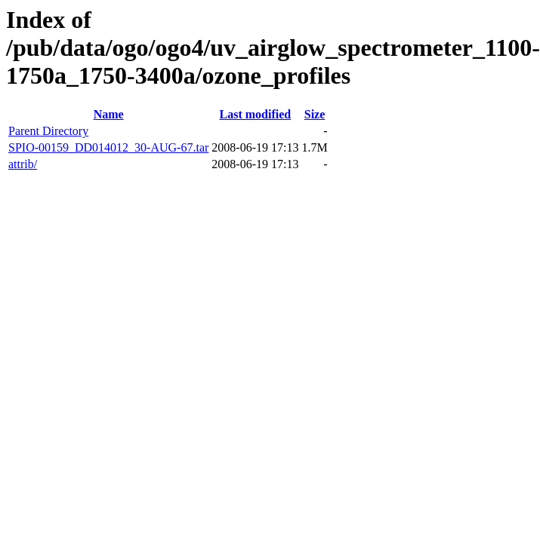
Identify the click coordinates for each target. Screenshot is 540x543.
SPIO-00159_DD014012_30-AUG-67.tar (108, 147)
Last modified (256, 114)
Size (315, 114)
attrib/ (22, 164)
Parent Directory (48, 130)
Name (109, 114)
